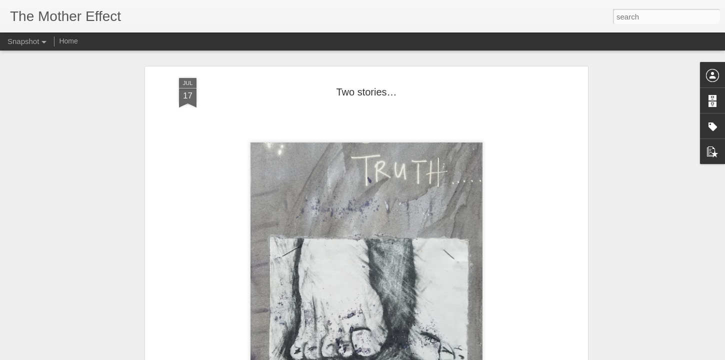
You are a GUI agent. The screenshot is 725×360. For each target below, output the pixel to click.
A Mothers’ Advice (429, 308)
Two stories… (547, 313)
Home (68, 41)
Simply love (306, 309)
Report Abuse (423, 355)
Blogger (393, 355)
